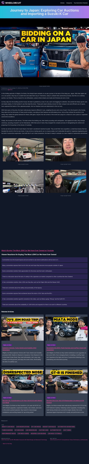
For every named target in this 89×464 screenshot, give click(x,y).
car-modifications (22, 426)
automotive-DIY (55, 430)
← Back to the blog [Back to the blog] (6, 443)
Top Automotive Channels (81, 3)
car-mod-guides (23, 433)
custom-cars (43, 430)
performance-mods (9, 433)
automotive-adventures (66, 426)
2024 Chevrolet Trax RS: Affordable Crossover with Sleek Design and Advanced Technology (24, 439)
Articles (62, 3)
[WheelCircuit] (11, 3)
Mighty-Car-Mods (8, 426)
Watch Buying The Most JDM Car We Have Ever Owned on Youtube (27, 250)
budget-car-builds (49, 426)
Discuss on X (4, 420)
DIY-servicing (19, 430)
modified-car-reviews (38, 433)
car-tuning (67, 430)
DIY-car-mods (36, 426)
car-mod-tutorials (55, 433)
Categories (69, 3)
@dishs (10, 89)
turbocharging (7, 430)
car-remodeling (31, 430)
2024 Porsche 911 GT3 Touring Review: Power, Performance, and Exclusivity (69, 439)
